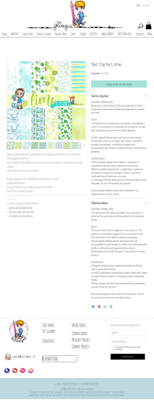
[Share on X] (111, 307)
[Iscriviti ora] (128, 357)
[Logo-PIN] (22, 370)
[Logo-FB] (7, 370)
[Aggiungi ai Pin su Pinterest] (99, 307)
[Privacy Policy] (86, 340)
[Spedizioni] (83, 325)
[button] (149, 25)
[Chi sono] (53, 325)
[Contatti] (53, 341)
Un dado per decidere (21, 215)
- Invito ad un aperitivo (19, 207)
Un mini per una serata (21, 211)
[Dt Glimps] (53, 331)
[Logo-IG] (30, 370)
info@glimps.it (24, 357)
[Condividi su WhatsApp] (105, 307)
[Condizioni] (83, 333)
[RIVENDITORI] (59, 359)
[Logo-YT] (15, 370)
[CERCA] (140, 26)
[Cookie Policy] (86, 346)
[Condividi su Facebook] (93, 307)
